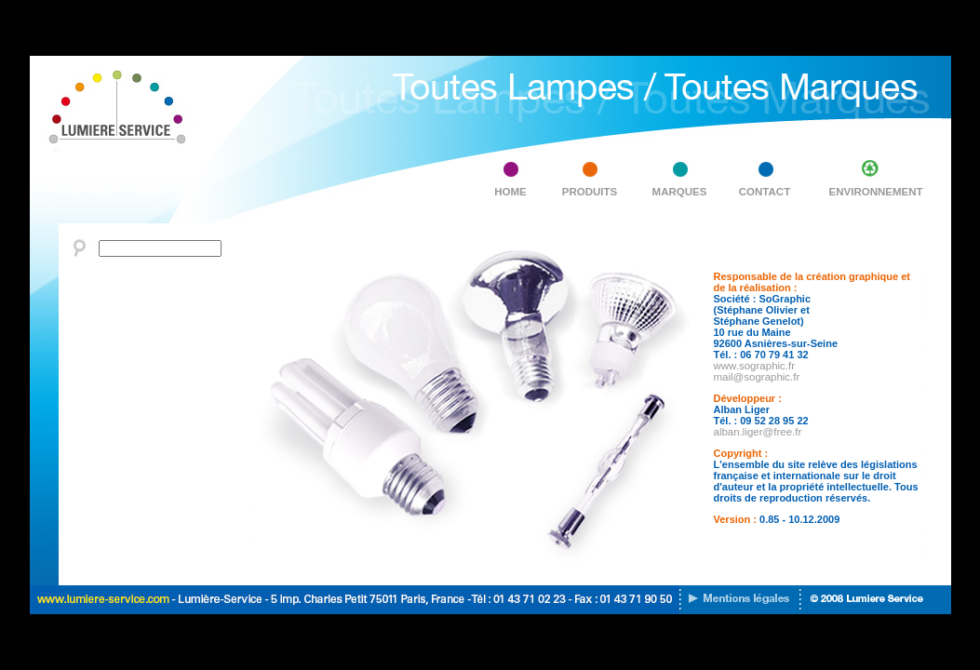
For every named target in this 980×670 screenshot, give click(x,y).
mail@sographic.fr (757, 376)
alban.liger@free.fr (758, 431)
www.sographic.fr (755, 365)
